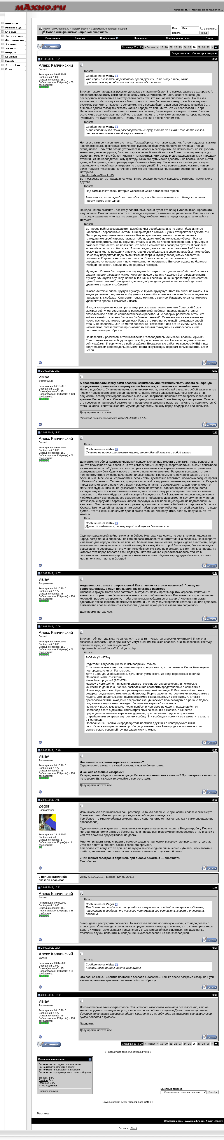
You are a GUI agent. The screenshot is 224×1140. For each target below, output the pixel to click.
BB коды (43, 1077)
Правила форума (48, 1091)
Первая (150, 47)
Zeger (44, 806)
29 (208, 47)
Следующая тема (139, 1052)
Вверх (219, 1121)
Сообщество (109, 38)
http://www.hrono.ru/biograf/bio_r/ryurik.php (108, 648)
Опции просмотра (203, 53)
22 (175, 47)
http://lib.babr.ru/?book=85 (97, 175)
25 (189, 47)
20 (166, 47)
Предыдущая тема (117, 1052)
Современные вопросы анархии (109, 28)
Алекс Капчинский (56, 65)
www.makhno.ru (194, 1121)
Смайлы (43, 1080)
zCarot (133, 1128)
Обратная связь (173, 1121)
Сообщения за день (177, 38)
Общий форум (80, 28)
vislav (44, 377)
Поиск (209, 38)
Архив (209, 1121)
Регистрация (53, 38)
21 (171, 47)
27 (199, 47)
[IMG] (42, 1083)
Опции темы (179, 53)
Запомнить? (208, 28)
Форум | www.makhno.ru (56, 28)
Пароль (176, 32)
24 (185, 47)
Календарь (141, 38)
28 (203, 47)
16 (161, 47)
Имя (174, 28)
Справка (80, 38)
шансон (111, 876)
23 (180, 47)
